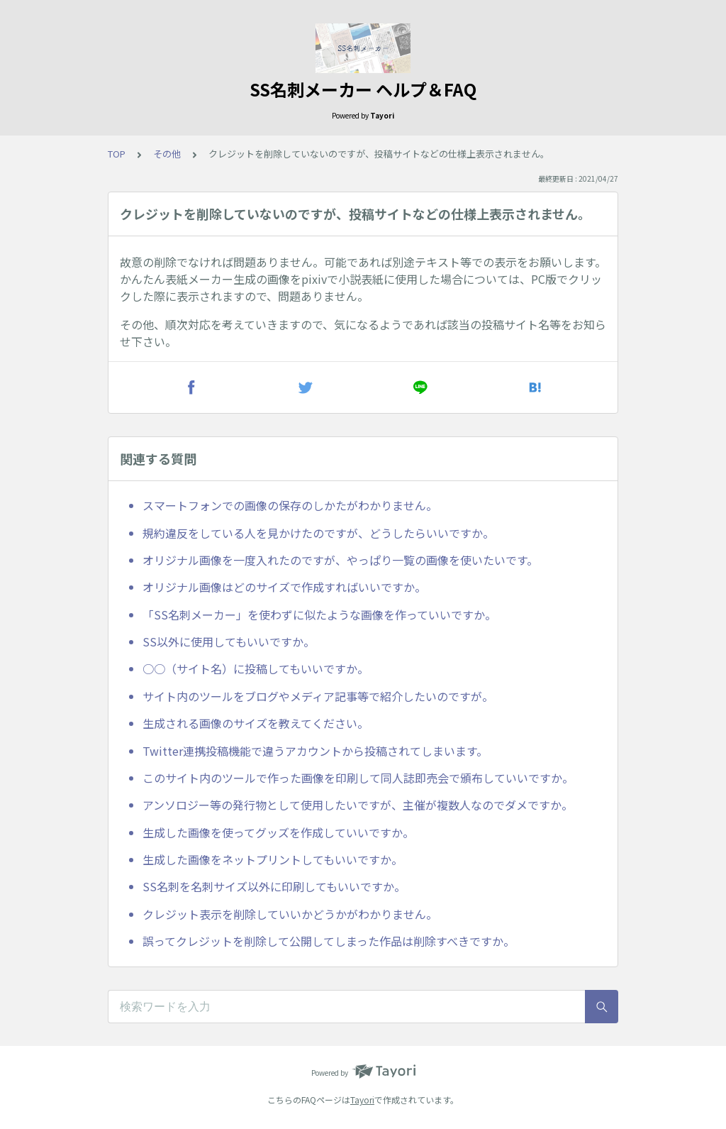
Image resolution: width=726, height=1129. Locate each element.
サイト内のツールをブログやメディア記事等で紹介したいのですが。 (318, 696)
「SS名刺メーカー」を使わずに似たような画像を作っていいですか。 (319, 614)
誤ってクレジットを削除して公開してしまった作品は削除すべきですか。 (329, 940)
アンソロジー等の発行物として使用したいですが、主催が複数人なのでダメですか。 (358, 804)
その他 (167, 153)
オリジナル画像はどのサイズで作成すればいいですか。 (284, 586)
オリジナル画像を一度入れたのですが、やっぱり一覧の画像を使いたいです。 (340, 559)
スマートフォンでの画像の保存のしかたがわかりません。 (290, 505)
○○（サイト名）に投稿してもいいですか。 (256, 668)
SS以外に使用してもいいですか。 (229, 641)
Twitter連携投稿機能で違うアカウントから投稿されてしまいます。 (315, 750)
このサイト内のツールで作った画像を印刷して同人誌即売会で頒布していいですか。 (358, 777)
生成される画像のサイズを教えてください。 (256, 723)
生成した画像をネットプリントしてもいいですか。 (273, 859)
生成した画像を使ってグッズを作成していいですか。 (278, 832)
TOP (116, 153)
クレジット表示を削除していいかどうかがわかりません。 (290, 914)
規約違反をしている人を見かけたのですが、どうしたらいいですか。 (318, 532)
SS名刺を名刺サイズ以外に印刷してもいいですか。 (274, 886)
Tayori (362, 1100)
